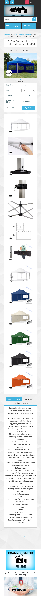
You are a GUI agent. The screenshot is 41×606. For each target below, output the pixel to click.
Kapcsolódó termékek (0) (20, 403)
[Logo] (19, 10)
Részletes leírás (14, 399)
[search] (34, 19)
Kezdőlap (7, 34)
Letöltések (28, 399)
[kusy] (8, 108)
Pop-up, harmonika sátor (22, 34)
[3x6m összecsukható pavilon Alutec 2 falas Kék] (20, 125)
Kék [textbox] (23, 90)
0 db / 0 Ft (33, 3)
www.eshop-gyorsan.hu (23, 535)
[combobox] (28, 90)
